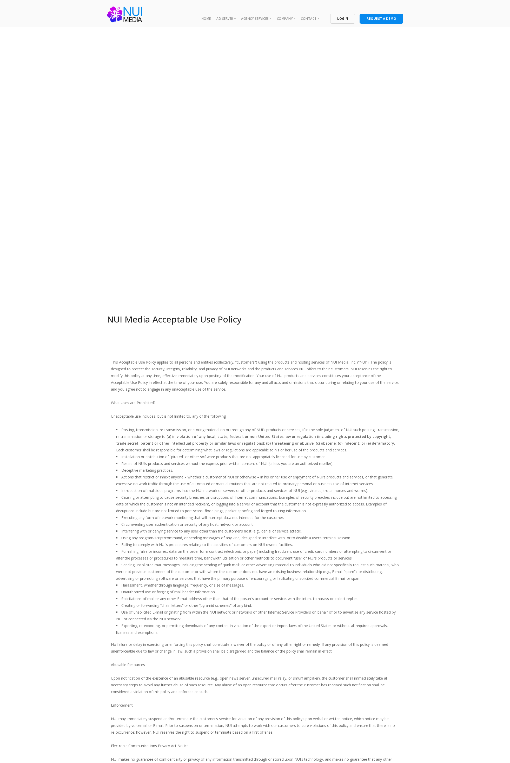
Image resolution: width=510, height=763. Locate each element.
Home (206, 18)
